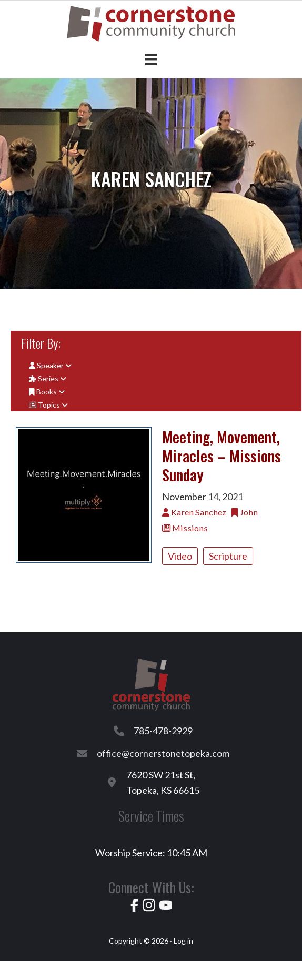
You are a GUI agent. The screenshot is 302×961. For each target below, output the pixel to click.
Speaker (50, 365)
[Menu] (151, 59)
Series (47, 378)
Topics (48, 404)
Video (180, 556)
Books (47, 391)
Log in (183, 940)
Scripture (228, 556)
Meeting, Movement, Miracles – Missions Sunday (221, 455)
